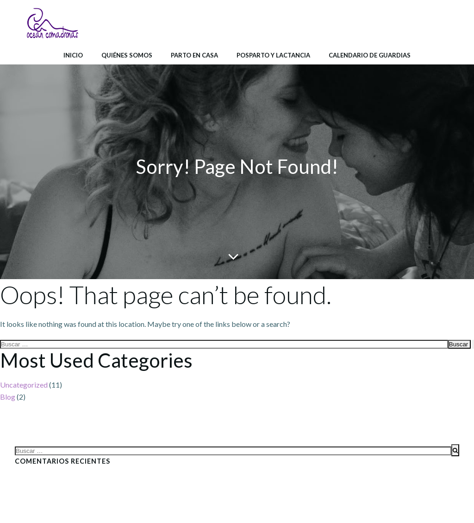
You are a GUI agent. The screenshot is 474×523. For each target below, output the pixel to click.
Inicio (73, 55)
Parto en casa (194, 55)
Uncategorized (24, 384)
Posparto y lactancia (273, 55)
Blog (7, 396)
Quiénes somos (126, 55)
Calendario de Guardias (370, 55)
